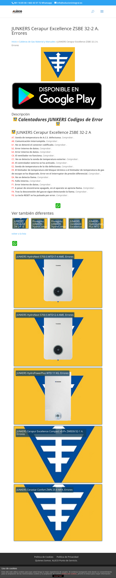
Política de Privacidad (67, 556)
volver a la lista (19, 233)
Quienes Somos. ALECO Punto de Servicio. (56, 560)
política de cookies (69, 574)
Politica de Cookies (43, 556)
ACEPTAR (58, 576)
